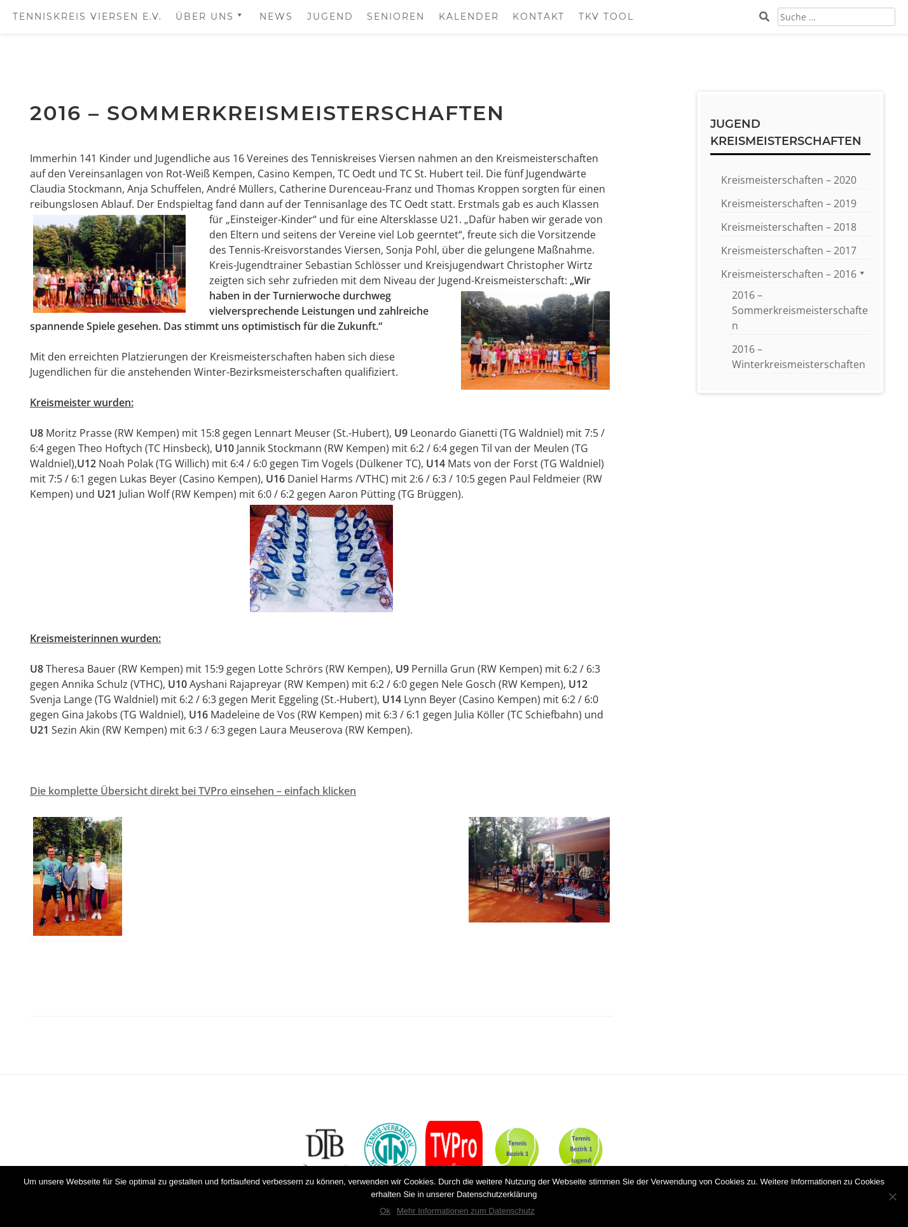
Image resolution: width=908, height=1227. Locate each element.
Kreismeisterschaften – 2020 (788, 180)
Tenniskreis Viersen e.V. (87, 16)
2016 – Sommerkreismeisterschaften (800, 310)
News (276, 16)
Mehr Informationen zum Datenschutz (466, 1211)
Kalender (469, 16)
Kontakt (538, 16)
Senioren (396, 16)
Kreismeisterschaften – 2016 (788, 274)
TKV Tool (606, 16)
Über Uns (204, 16)
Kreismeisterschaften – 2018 (788, 227)
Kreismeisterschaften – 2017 (788, 250)
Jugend (330, 16)
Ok (385, 1211)
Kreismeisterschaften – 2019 (788, 203)
